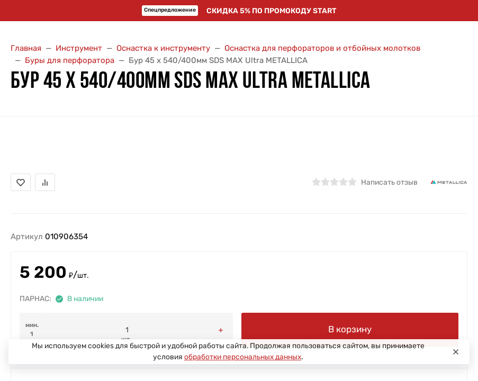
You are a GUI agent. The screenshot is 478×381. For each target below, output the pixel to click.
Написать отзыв (389, 182)
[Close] (456, 352)
